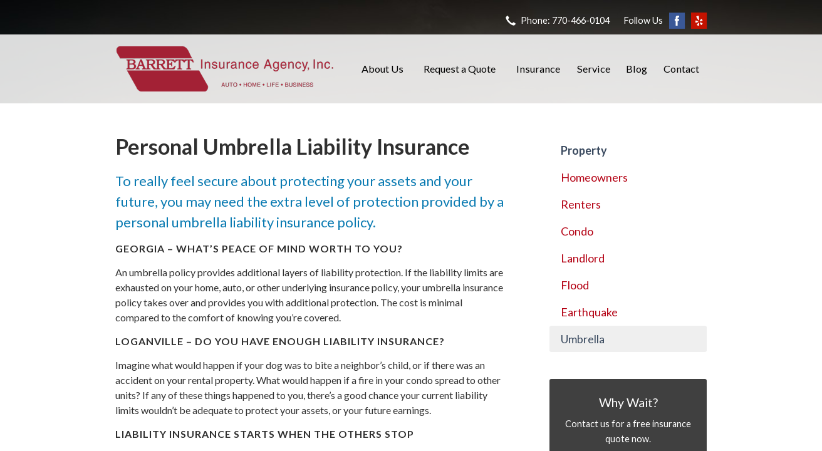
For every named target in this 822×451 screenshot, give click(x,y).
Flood (575, 285)
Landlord (583, 258)
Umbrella (583, 339)
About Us (382, 69)
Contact (681, 69)
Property (584, 150)
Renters (581, 204)
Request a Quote (460, 69)
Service (593, 69)
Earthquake (589, 312)
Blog (636, 69)
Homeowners (594, 177)
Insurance (538, 69)
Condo (577, 231)
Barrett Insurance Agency (225, 69)
